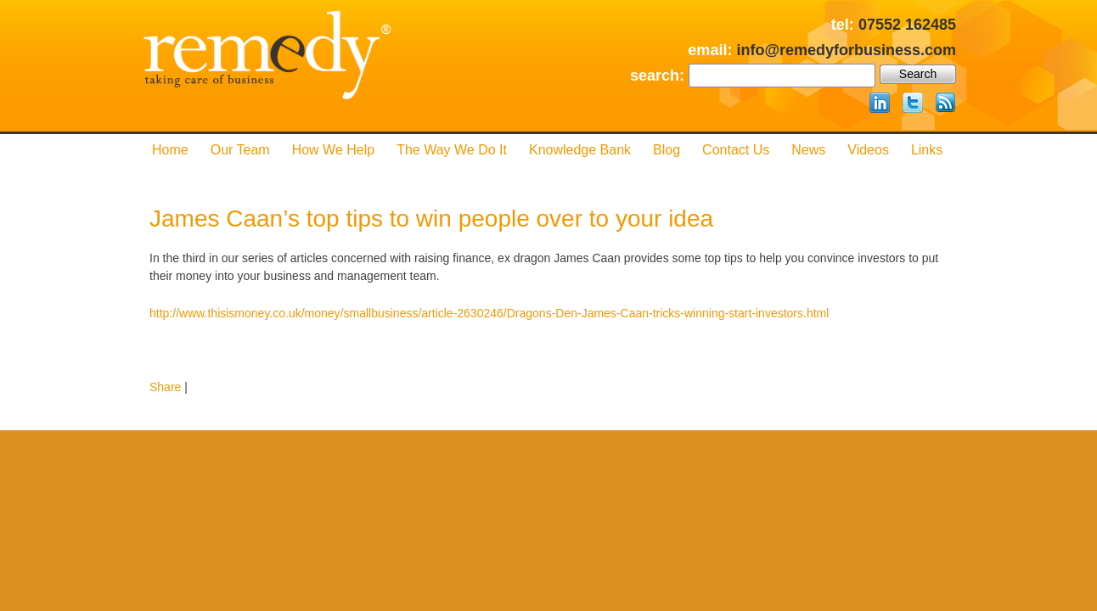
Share (165, 387)
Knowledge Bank (580, 150)
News (808, 150)
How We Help (333, 150)
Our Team (240, 150)
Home (170, 150)
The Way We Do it (452, 150)
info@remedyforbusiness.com (846, 50)
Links (926, 150)
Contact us (735, 150)
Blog (666, 150)
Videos (868, 150)
